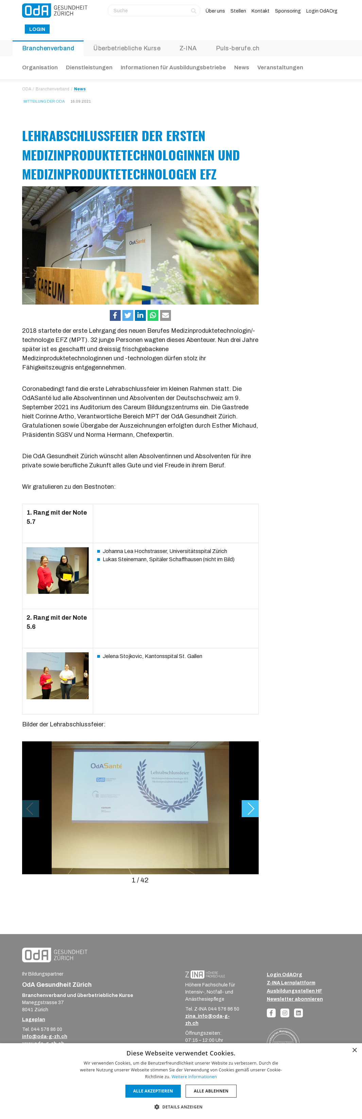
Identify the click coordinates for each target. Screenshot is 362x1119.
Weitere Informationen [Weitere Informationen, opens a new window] (194, 1077)
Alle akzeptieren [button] (153, 1091)
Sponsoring (288, 11)
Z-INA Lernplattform (291, 982)
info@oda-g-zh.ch (44, 1036)
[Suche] (154, 10)
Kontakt (261, 11)
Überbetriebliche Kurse (126, 48)
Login (37, 29)
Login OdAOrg (322, 11)
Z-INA (188, 48)
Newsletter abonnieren (295, 999)
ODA (26, 89)
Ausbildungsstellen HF (294, 991)
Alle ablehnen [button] (211, 1091)
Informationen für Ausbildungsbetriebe (173, 67)
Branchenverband (48, 48)
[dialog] (181, 1081)
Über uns (215, 11)
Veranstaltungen (280, 67)
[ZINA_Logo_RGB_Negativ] (205, 974)
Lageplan (33, 1019)
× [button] (354, 1050)
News (241, 67)
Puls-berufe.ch (238, 48)
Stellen (238, 11)
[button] (115, 315)
